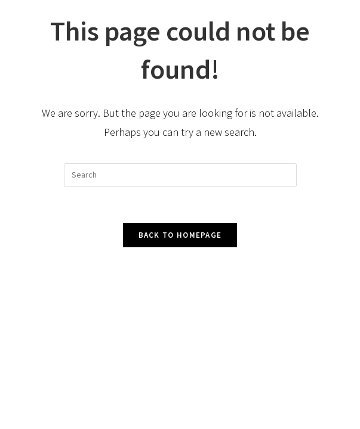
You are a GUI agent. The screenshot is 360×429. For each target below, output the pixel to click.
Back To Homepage (180, 235)
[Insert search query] (180, 175)
